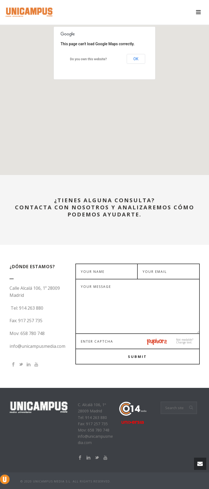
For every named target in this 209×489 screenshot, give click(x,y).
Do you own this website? (88, 59)
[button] (104, 95)
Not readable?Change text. (184, 341)
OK (135, 59)
